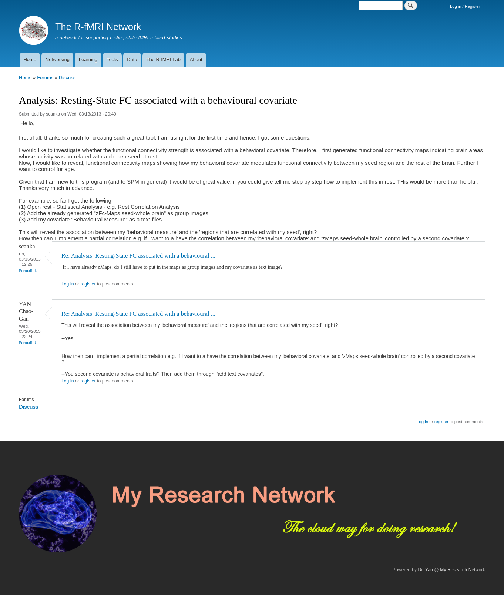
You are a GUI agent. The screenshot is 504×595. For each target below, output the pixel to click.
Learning (88, 59)
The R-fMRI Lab (163, 59)
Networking (58, 59)
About (196, 59)
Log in (67, 284)
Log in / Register (465, 6)
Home (29, 59)
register (87, 284)
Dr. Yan (425, 569)
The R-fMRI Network (98, 26)
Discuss (67, 77)
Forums (45, 77)
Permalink (28, 270)
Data (132, 59)
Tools (112, 59)
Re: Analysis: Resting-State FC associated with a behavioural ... (138, 255)
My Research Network (462, 569)
